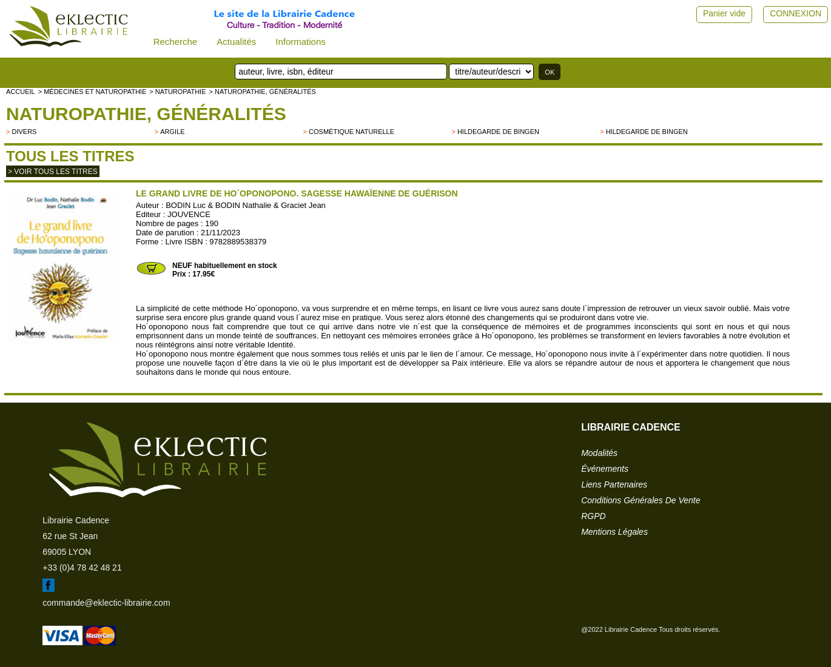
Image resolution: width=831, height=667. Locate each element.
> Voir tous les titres (53, 171)
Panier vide (724, 13)
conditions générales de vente (640, 500)
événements (604, 469)
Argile (172, 131)
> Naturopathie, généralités (262, 91)
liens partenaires (614, 484)
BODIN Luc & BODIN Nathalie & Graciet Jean (246, 205)
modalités (599, 453)
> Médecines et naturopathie (92, 91)
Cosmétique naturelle (351, 131)
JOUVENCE (188, 214)
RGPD (593, 516)
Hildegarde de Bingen (498, 131)
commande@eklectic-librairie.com (106, 603)
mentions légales (614, 532)
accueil (20, 91)
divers (24, 131)
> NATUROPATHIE (177, 91)
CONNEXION (795, 13)
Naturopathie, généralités (146, 114)
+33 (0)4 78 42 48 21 (81, 567)
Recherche (175, 41)
